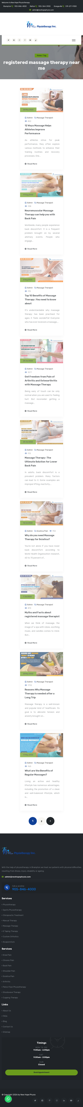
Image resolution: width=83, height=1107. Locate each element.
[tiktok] (36, 40)
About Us (7, 1011)
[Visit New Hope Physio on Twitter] (8, 40)
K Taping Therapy (10, 931)
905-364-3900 (44, 6)
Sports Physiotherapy (12, 910)
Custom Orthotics (10, 936)
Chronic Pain (8, 960)
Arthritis (6, 982)
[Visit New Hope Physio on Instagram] (19, 40)
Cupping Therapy (10, 998)
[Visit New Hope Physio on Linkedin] (64, 1101)
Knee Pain (7, 955)
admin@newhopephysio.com (43, 10)
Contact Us (8, 1027)
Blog (5, 1021)
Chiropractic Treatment (13, 915)
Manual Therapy (10, 920)
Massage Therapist (45, 119)
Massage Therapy (10, 926)
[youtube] (30, 40)
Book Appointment (41, 1072)
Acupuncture (9, 942)
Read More (31, 165)
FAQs (5, 1016)
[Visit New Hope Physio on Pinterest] (25, 40)
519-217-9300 (71, 6)
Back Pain (7, 966)
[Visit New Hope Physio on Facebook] (14, 40)
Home (39, 56)
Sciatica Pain (42, 532)
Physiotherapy (9, 905)
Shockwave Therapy (12, 992)
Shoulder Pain (9, 971)
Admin (30, 119)
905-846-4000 (21, 6)
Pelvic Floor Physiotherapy (14, 987)
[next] (50, 821)
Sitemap (6, 1032)
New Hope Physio (28, 1095)
